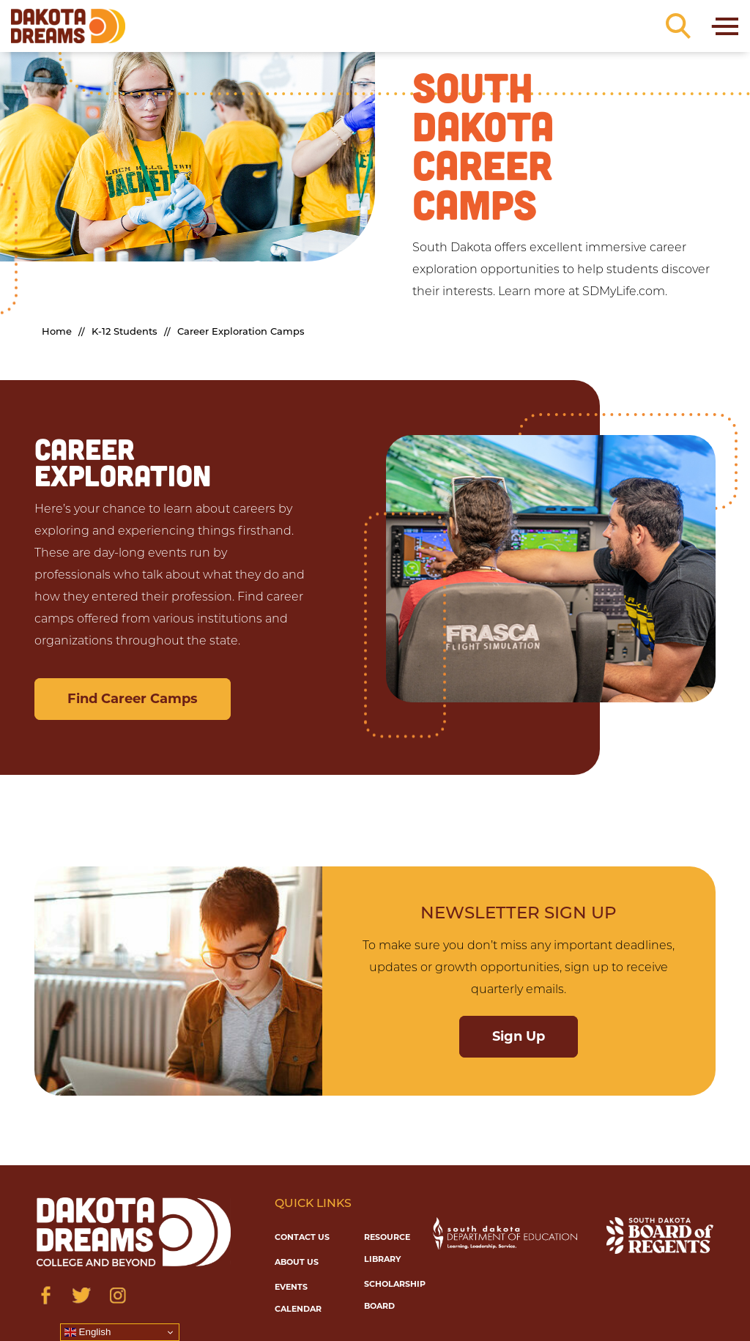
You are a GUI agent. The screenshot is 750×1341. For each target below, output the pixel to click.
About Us (297, 1262)
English (87, 1332)
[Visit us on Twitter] (82, 1295)
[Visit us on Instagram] (117, 1295)
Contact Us (302, 1237)
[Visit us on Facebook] (46, 1295)
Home (57, 332)
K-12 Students (124, 332)
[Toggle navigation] (724, 26)
